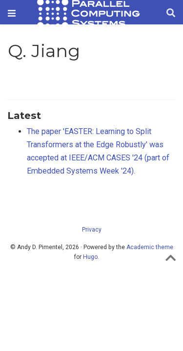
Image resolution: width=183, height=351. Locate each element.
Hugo (90, 257)
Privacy (92, 229)
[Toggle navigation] (12, 13)
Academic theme (149, 247)
